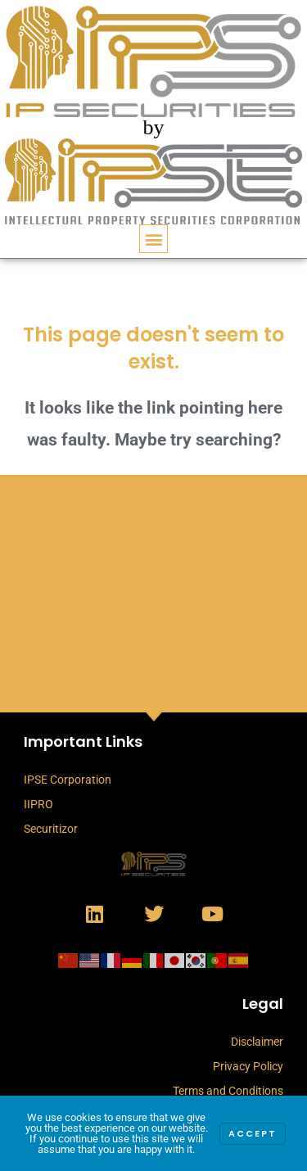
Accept (252, 1134)
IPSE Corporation (67, 779)
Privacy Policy (248, 1066)
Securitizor (51, 828)
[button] (153, 238)
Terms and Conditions (228, 1090)
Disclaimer (257, 1041)
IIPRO (38, 804)
